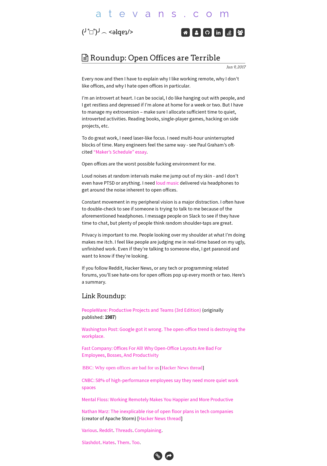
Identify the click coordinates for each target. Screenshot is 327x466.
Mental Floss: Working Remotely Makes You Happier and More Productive (157, 399)
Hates (109, 442)
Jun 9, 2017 (235, 67)
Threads (123, 430)
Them (123, 442)
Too (136, 442)
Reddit (106, 430)
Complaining (148, 430)
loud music (167, 183)
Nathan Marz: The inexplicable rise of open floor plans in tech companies (157, 411)
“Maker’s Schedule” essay (119, 152)
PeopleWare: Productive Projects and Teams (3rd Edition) (141, 310)
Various (89, 430)
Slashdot (91, 442)
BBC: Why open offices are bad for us (120, 367)
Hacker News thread (182, 367)
